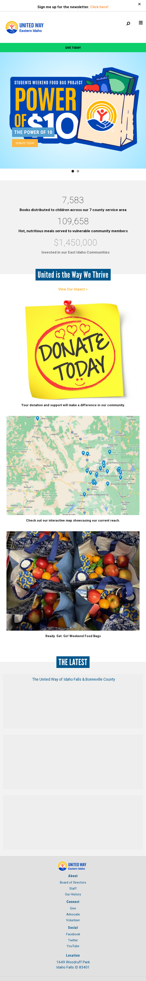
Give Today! (73, 47)
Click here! (99, 7)
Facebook (73, 934)
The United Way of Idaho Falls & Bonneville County (73, 679)
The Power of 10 (33, 132)
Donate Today (25, 143)
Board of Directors (73, 882)
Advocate (73, 914)
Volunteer (73, 920)
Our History (73, 894)
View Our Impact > (73, 289)
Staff (73, 888)
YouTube (73, 946)
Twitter (73, 940)
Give (73, 908)
